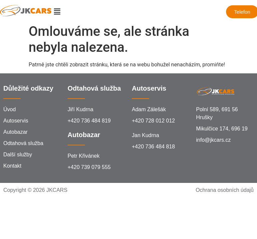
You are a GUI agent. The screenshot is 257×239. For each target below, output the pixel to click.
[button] (57, 11)
